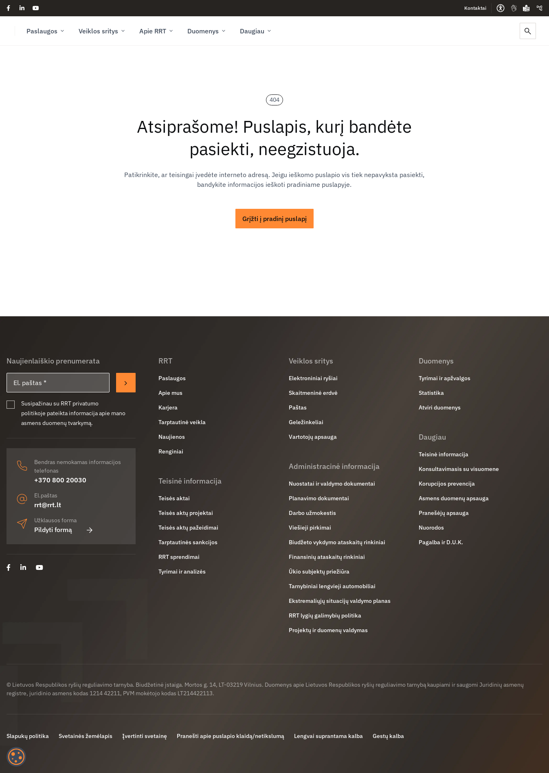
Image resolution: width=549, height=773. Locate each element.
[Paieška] (528, 31)
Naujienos (171, 436)
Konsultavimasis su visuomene (459, 469)
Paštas (298, 407)
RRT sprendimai (179, 557)
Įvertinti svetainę (144, 736)
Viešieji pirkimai (310, 527)
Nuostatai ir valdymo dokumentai (332, 483)
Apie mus (170, 392)
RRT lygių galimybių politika (325, 615)
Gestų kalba (388, 736)
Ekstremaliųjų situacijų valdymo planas (340, 600)
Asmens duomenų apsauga (454, 498)
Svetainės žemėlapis (85, 736)
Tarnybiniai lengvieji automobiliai (332, 586)
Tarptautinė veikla (182, 422)
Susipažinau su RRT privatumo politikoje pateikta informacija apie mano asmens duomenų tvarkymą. (73, 413)
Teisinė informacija (443, 454)
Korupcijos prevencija (447, 483)
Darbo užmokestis (312, 513)
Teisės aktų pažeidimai (188, 527)
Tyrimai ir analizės (182, 571)
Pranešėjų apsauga (444, 513)
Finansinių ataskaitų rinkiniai (327, 557)
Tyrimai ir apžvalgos (444, 378)
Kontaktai (475, 8)
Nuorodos (431, 527)
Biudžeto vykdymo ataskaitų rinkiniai (337, 542)
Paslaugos (46, 31)
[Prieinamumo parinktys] (500, 8)
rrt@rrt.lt (47, 505)
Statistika (431, 392)
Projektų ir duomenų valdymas (328, 630)
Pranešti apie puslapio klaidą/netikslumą (230, 736)
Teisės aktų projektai (185, 513)
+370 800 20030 (60, 480)
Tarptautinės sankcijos (187, 542)
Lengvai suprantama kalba (328, 736)
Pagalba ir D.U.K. (441, 542)
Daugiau (256, 31)
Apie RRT (156, 31)
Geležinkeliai (306, 422)
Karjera (168, 407)
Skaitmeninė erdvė (313, 392)
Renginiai (170, 451)
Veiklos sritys (102, 31)
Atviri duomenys (440, 407)
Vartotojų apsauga (313, 436)
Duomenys (207, 31)
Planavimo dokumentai (319, 498)
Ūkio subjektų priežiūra (319, 571)
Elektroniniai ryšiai (313, 378)
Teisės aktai (174, 498)
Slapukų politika (28, 736)
